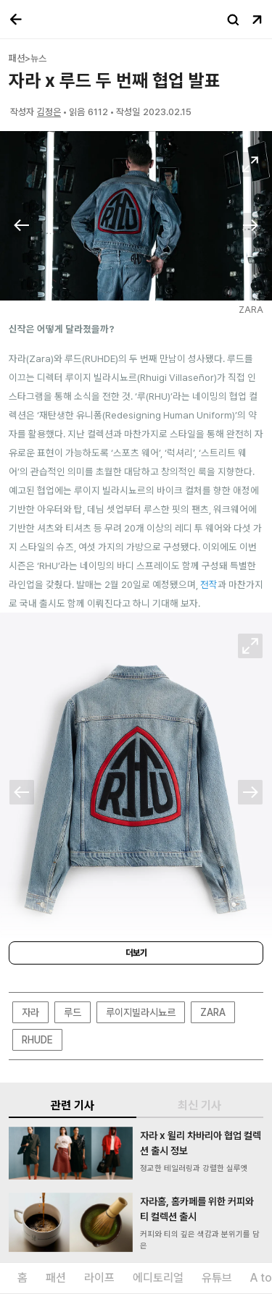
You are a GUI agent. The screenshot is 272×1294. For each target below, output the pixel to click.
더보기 (136, 953)
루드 (72, 1012)
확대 (250, 164)
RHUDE (37, 1040)
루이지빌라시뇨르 (141, 1012)
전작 (209, 584)
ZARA (213, 1012)
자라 (30, 1012)
